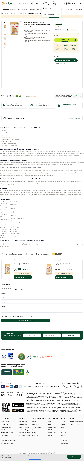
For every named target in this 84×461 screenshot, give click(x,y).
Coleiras (34, 430)
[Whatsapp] (74, 386)
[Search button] (31, 3)
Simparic (63, 424)
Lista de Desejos (5, 438)
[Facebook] (67, 386)
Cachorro (12, 9)
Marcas (39, 9)
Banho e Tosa (23, 421)
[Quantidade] (74, 56)
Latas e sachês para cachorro (33, 13)
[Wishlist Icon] (37, 3)
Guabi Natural (64, 443)
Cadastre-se (70, 4)
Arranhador (51, 435)
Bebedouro (51, 430)
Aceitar (74, 457)
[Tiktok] (78, 386)
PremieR (63, 427)
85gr (58, 26)
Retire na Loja (23, 424)
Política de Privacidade (76, 421)
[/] (74, 454)
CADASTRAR (71, 335)
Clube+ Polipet (78, 9)
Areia (49, 424)
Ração (34, 421)
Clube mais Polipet (24, 435)
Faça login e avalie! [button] (26, 320)
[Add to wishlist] (21, 22)
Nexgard (63, 421)
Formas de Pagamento (7, 432)
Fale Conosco (5, 430)
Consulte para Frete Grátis (23, 273)
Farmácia (32, 9)
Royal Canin (9, 181)
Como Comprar (5, 435)
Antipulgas (35, 435)
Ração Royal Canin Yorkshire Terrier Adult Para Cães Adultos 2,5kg (63, 264)
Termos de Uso (74, 424)
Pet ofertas (69, 9)
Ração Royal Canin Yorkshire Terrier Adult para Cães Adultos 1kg (22, 264)
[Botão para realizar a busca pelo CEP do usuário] (58, 14)
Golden (63, 430)
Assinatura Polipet (24, 430)
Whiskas (63, 435)
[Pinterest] (71, 386)
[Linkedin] (82, 386)
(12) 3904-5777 (39, 386)
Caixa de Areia (52, 427)
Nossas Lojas (4, 424)
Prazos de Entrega (6, 427)
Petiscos (34, 424)
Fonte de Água (52, 432)
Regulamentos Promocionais (9, 440)
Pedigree (63, 432)
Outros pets (25, 9)
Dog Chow (63, 438)
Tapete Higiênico (37, 427)
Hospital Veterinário (24, 432)
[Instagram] (63, 386)
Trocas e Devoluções (7, 443)
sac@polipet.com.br (52, 386)
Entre (67, 3)
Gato (18, 9)
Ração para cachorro (21, 13)
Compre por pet (7, 13)
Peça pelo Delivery (24, 427)
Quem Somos (5, 421)
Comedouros (36, 432)
